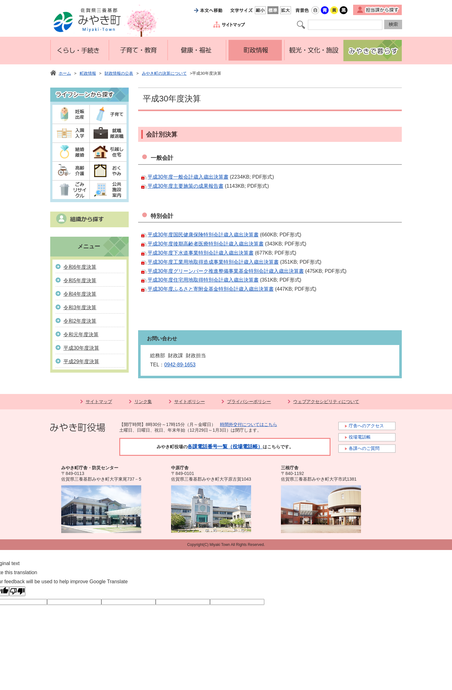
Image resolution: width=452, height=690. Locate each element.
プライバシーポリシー (249, 401)
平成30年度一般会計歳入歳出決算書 (188, 177)
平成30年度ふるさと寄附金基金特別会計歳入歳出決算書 (211, 289)
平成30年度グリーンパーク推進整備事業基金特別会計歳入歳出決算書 (226, 271)
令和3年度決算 (79, 307)
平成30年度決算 (81, 348)
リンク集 (143, 401)
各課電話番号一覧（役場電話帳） (225, 446)
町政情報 (88, 73)
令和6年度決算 (79, 267)
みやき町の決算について (164, 73)
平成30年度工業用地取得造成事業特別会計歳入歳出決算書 (213, 262)
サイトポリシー (189, 401)
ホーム (65, 73)
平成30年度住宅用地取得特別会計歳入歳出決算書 (203, 280)
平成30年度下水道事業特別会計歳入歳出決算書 (201, 253)
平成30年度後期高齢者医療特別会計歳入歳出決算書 (206, 243)
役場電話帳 (360, 436)
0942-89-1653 (180, 364)
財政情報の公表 (119, 73)
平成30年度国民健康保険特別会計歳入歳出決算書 (203, 234)
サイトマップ (99, 401)
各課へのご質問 (364, 448)
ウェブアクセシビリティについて (326, 401)
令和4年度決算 (79, 294)
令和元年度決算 (81, 334)
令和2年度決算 (79, 321)
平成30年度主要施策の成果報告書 (185, 186)
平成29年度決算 (81, 361)
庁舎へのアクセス (366, 425)
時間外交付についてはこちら (248, 424)
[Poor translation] (17, 591)
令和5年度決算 (79, 280)
